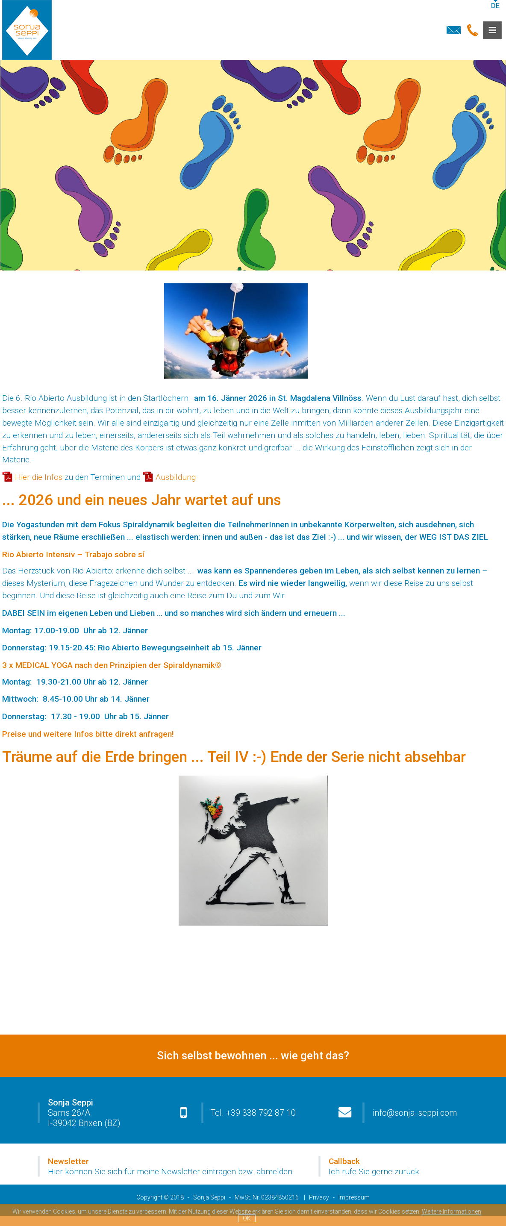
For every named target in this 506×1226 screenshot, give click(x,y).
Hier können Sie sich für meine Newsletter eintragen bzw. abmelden (170, 1171)
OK (247, 1218)
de (495, 6)
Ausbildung (176, 477)
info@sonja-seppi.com (415, 1113)
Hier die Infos (38, 477)
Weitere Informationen (451, 1211)
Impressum (354, 1197)
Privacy (319, 1197)
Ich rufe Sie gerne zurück (374, 1171)
